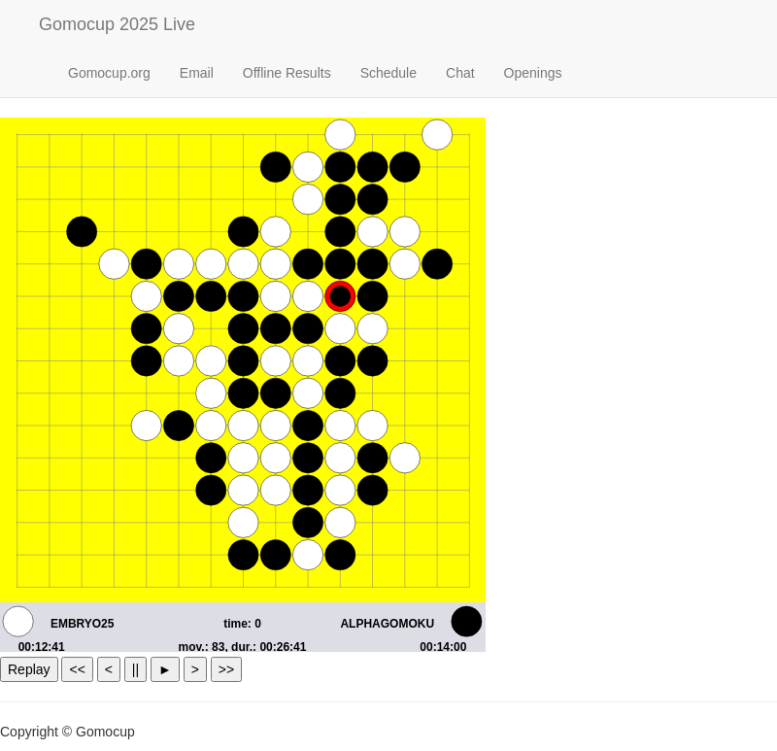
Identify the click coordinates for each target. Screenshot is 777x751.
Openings (533, 73)
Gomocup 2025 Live (117, 24)
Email (197, 73)
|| (135, 669)
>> (226, 669)
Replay (29, 669)
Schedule (388, 73)
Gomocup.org (109, 73)
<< (76, 669)
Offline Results (287, 73)
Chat (460, 73)
